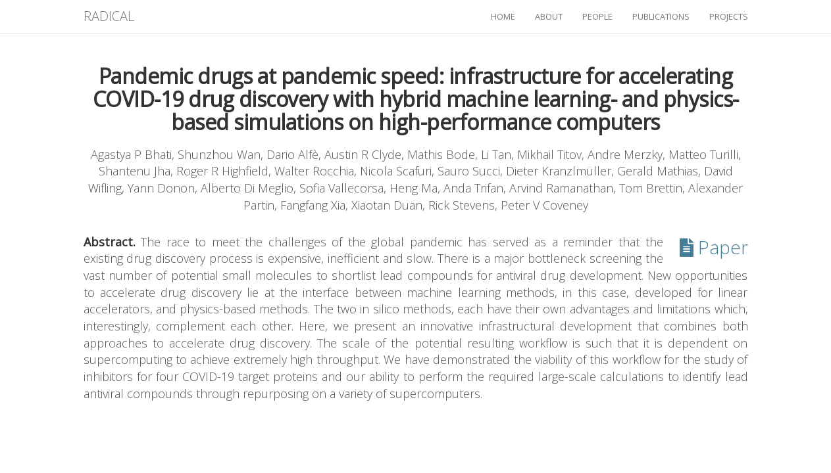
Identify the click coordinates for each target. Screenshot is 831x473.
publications (661, 16)
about (549, 16)
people (597, 16)
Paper (714, 247)
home (503, 16)
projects (728, 16)
